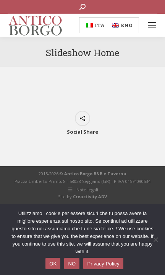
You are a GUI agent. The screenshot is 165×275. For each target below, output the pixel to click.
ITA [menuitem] (100, 25)
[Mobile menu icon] (152, 25)
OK (53, 264)
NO (72, 264)
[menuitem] (95, 25)
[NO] (155, 239)
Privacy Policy (103, 264)
